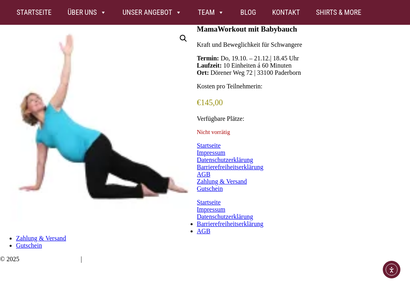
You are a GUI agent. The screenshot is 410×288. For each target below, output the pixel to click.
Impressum (211, 152)
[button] (183, 38)
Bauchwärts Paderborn (50, 259)
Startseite (33, 12)
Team (211, 12)
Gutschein (210, 188)
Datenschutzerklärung (225, 159)
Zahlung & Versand (222, 181)
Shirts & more (338, 12)
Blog (248, 12)
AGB (204, 174)
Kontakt (286, 12)
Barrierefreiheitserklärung (230, 167)
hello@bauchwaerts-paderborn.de (127, 259)
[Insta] (378, 12)
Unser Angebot (152, 12)
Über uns (87, 12)
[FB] (394, 12)
